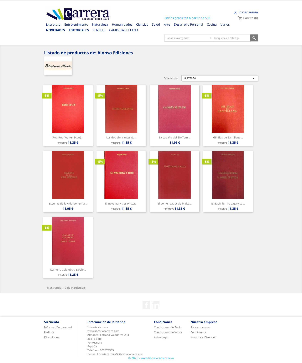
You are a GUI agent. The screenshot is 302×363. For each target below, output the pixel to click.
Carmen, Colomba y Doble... (68, 269)
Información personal (58, 327)
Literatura (53, 24)
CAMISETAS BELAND (123, 30)
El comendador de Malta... (175, 203)
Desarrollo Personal (188, 24)
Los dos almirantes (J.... (121, 137)
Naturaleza (100, 24)
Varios (225, 24)
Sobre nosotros (200, 327)
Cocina (212, 24)
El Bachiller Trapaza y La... (228, 203)
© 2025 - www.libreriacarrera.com (151, 358)
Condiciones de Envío (167, 327)
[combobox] (188, 38)
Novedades (55, 30)
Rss (155, 305)
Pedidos (49, 332)
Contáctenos (198, 332)
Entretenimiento (76, 24)
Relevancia (220, 78)
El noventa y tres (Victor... (121, 203)
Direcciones (51, 337)
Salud (156, 24)
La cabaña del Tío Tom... (174, 137)
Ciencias (142, 24)
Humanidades (122, 24)
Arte (167, 24)
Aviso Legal (161, 337)
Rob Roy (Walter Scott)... (68, 137)
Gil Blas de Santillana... (228, 137)
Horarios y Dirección (203, 337)
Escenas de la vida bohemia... (68, 203)
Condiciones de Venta (168, 332)
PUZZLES (99, 30)
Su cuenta (51, 322)
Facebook (146, 305)
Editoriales (79, 30)
